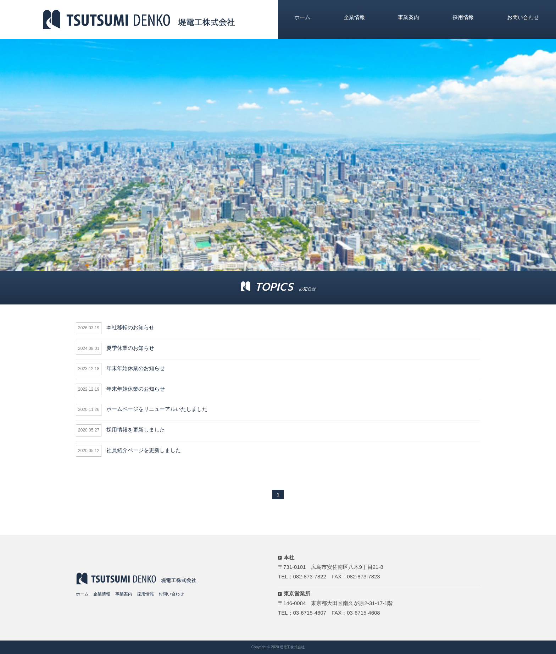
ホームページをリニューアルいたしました (156, 409)
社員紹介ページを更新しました (143, 450)
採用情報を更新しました (135, 430)
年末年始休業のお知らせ (135, 368)
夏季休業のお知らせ (130, 348)
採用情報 (463, 17)
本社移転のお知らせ (130, 327)
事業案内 (408, 17)
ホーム (302, 17)
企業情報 (354, 17)
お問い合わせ (523, 17)
